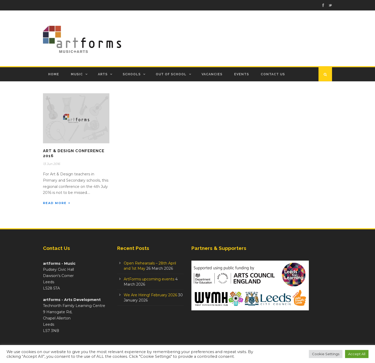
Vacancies (212, 74)
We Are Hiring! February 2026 (150, 295)
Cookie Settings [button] (325, 354)
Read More (56, 203)
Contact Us (273, 74)
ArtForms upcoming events (149, 279)
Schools (132, 74)
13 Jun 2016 (51, 164)
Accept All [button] (356, 354)
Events (241, 74)
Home (53, 74)
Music (77, 74)
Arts (103, 74)
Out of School (171, 74)
